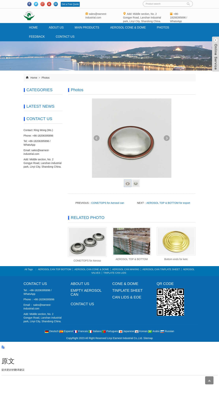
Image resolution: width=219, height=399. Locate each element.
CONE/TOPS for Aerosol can (107, 202)
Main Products (87, 27)
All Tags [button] (29, 269)
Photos (163, 27)
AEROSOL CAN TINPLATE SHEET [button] (161, 269)
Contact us (65, 36)
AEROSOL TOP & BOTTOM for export (168, 202)
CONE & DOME (125, 284)
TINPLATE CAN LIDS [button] (114, 272)
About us (56, 27)
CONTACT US (82, 304)
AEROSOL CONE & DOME (128, 27)
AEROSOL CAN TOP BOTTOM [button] (54, 269)
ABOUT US (80, 284)
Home (33, 27)
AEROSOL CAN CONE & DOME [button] (91, 269)
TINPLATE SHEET (127, 290)
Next (167, 138)
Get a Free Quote (70, 4)
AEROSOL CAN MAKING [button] (125, 269)
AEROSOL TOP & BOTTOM (132, 259)
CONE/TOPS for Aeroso (87, 260)
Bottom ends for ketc (176, 259)
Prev (97, 138)
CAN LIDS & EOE (126, 297)
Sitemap (148, 338)
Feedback (37, 36)
